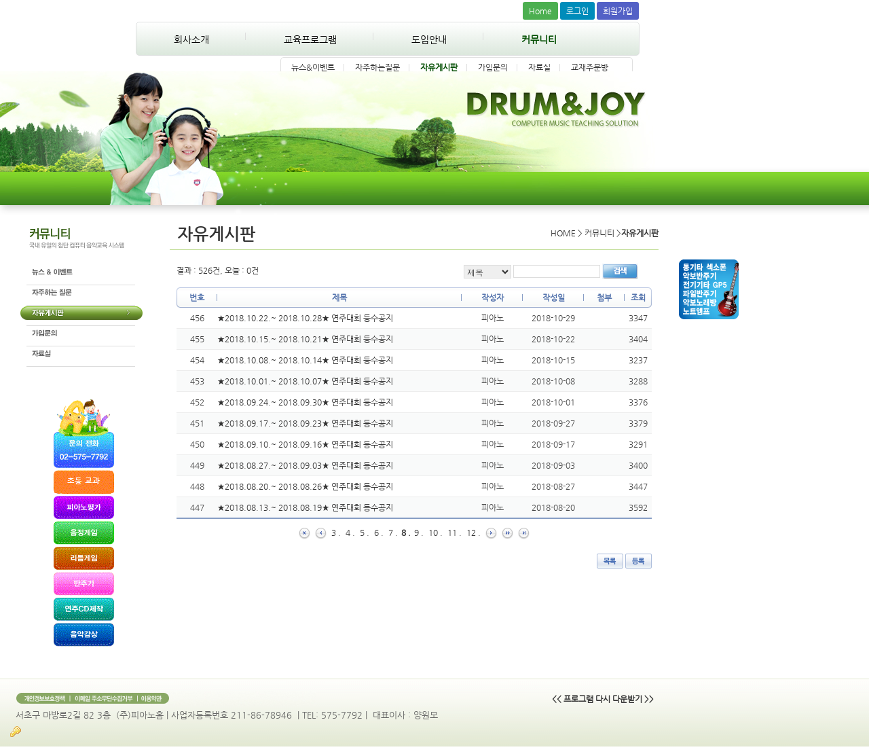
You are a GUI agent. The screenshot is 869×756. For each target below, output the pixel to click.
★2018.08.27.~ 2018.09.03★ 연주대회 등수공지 (305, 465)
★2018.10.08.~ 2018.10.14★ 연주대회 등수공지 (305, 360)
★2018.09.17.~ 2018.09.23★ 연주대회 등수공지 (305, 423)
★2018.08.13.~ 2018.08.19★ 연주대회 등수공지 (305, 507)
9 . (419, 532)
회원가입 (618, 11)
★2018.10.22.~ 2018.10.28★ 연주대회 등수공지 (305, 318)
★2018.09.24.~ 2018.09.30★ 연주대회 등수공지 (305, 402)
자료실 (539, 67)
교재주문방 (589, 67)
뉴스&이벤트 (313, 67)
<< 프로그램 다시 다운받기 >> (603, 699)
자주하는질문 (377, 67)
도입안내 (429, 39)
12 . (473, 532)
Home (540, 11)
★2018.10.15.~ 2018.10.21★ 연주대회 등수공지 (305, 339)
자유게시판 (439, 67)
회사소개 (191, 39)
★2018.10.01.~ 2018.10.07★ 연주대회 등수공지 (305, 381)
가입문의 (493, 67)
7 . (393, 532)
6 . (379, 532)
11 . (454, 532)
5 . (364, 532)
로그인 (577, 11)
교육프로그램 (310, 39)
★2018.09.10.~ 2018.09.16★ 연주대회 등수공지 (305, 444)
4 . (350, 532)
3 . (336, 532)
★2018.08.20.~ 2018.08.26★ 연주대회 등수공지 (305, 486)
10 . (435, 532)
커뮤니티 (539, 39)
